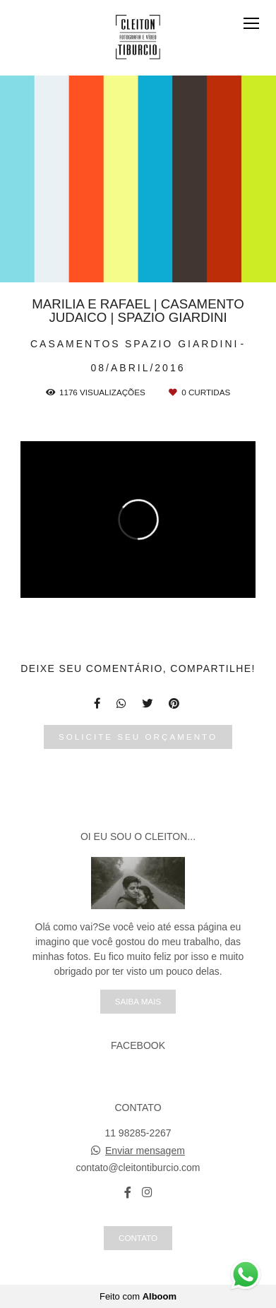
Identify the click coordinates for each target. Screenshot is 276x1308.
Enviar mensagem (145, 1151)
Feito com (138, 1296)
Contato (138, 1237)
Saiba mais (138, 1001)
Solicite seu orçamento (138, 736)
